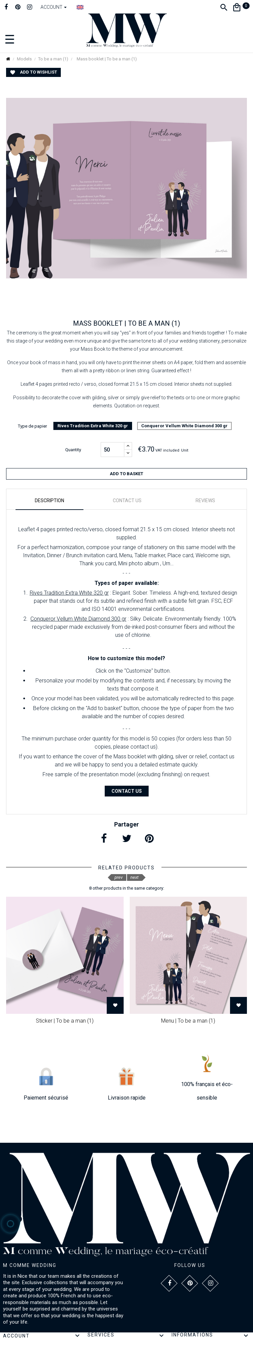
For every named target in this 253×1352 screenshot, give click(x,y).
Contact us (126, 791)
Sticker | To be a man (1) (65, 1021)
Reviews (205, 500)
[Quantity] (112, 449)
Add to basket (126, 473)
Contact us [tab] (127, 500)
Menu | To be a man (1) (188, 1021)
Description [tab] (49, 500)
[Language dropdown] (80, 7)
